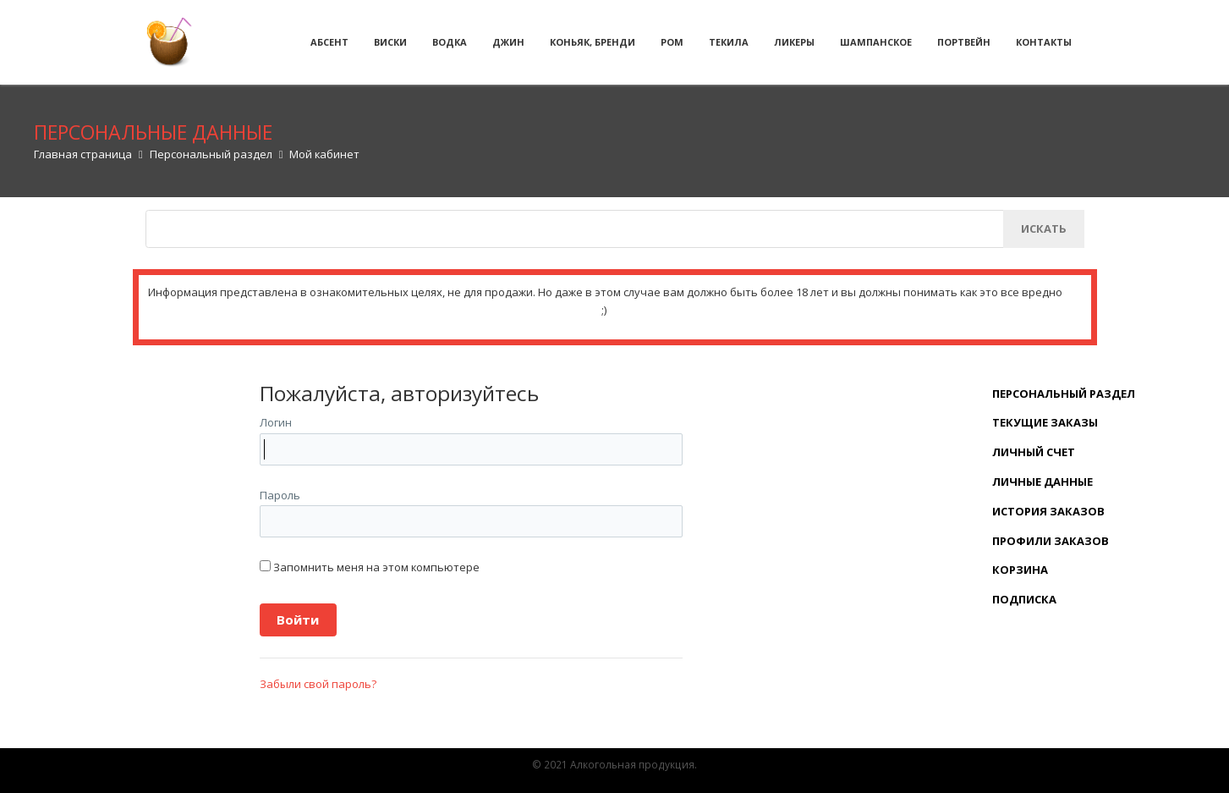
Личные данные (1042, 481)
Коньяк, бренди (592, 42)
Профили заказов (1050, 540)
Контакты (1044, 42)
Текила (729, 42)
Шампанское (876, 42)
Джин (508, 42)
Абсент (329, 42)
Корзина (1020, 569)
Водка (449, 42)
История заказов (1048, 511)
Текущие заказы (1045, 422)
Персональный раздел (1063, 393)
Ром (672, 42)
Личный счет (1033, 452)
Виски (390, 42)
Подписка (1024, 599)
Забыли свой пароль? (318, 683)
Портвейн (963, 42)
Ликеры (794, 42)
